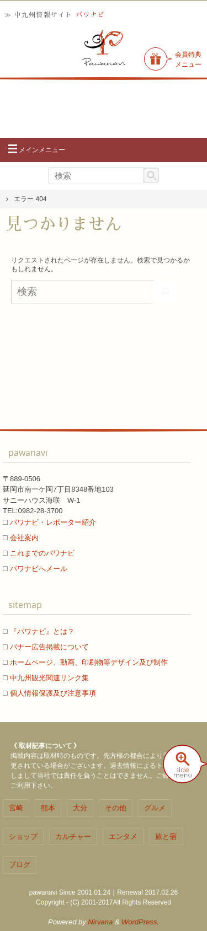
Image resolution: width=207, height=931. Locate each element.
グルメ (155, 808)
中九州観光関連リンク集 (49, 677)
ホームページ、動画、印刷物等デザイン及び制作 (89, 662)
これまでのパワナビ (42, 553)
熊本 (48, 808)
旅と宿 (166, 836)
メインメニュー (36, 150)
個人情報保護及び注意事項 (53, 693)
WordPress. (140, 922)
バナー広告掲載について (49, 646)
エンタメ (123, 836)
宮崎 (16, 808)
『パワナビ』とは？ (42, 631)
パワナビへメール (38, 568)
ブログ (19, 864)
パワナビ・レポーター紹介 (53, 522)
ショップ (23, 836)
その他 (115, 808)
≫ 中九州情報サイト (54, 15)
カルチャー (73, 836)
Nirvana (100, 922)
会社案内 (24, 537)
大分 (80, 808)
